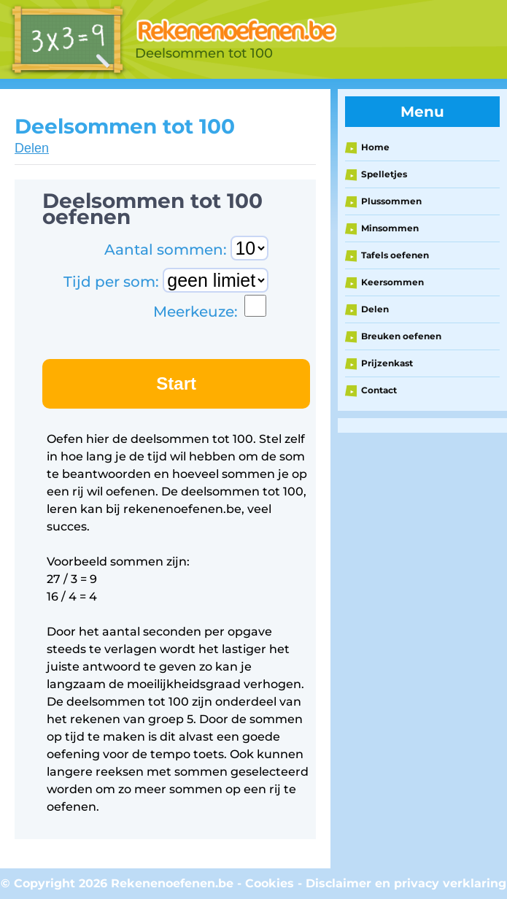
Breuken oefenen (401, 336)
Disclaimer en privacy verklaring (406, 883)
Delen (32, 148)
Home (375, 147)
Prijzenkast (387, 363)
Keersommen (392, 282)
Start (176, 383)
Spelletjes (384, 174)
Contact (379, 390)
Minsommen (390, 228)
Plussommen (391, 201)
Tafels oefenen (395, 255)
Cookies (269, 883)
